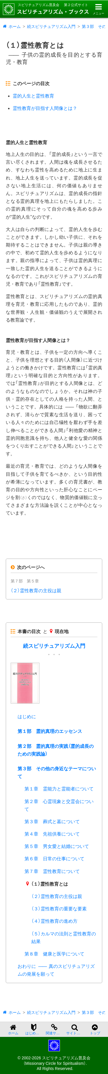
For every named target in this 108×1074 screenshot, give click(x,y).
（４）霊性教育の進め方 (54, 921)
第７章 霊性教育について (52, 871)
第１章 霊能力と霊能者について (59, 788)
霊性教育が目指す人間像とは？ (45, 108)
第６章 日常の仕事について (54, 858)
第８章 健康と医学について (54, 953)
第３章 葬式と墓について (52, 821)
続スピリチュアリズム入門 (51, 26)
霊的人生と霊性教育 (33, 95)
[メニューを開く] (98, 9)
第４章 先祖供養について (52, 834)
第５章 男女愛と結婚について (56, 846)
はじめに (27, 716)
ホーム (15, 26)
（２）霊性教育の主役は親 (36, 590)
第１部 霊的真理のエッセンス (50, 731)
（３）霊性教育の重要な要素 (59, 908)
